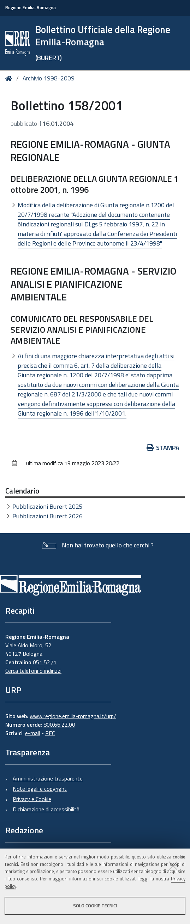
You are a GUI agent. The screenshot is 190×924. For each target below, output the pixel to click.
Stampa (163, 447)
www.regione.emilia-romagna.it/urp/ (73, 716)
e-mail (32, 733)
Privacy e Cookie (32, 799)
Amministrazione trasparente (48, 778)
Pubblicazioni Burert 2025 (47, 506)
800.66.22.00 (59, 724)
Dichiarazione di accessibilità (46, 809)
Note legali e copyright (40, 788)
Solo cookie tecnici (95, 905)
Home (10, 79)
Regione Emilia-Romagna (30, 7)
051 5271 (45, 662)
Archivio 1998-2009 (49, 78)
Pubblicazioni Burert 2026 (47, 516)
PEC (50, 733)
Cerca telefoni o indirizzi (33, 670)
